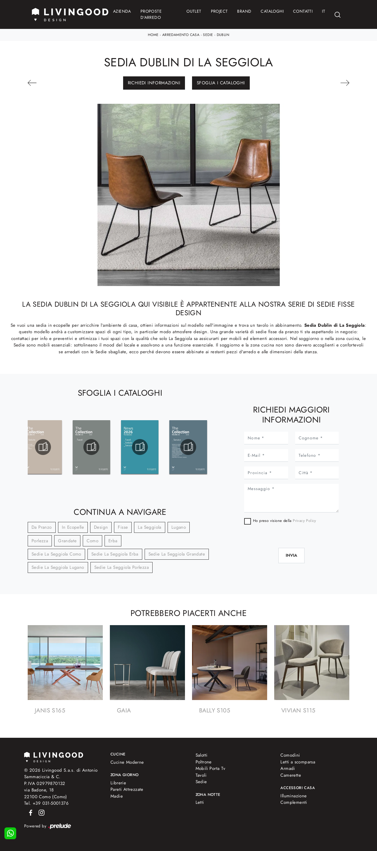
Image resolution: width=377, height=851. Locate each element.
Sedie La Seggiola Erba (114, 554)
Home (153, 34)
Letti (200, 802)
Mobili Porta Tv (211, 768)
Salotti (202, 755)
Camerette (290, 775)
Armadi (287, 768)
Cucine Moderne (127, 762)
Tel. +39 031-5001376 (46, 803)
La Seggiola (149, 527)
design (101, 527)
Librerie (118, 783)
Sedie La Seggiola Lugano (58, 567)
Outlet (193, 11)
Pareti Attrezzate (126, 789)
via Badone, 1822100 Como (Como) (45, 793)
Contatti (302, 11)
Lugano (178, 527)
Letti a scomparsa (297, 762)
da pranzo (42, 527)
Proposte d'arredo (151, 14)
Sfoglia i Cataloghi (221, 83)
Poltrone (204, 762)
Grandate (67, 541)
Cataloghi (272, 11)
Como (92, 541)
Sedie (208, 34)
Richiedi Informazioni (154, 83)
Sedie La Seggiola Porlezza (121, 567)
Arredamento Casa (180, 34)
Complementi (293, 802)
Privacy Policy (304, 520)
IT (323, 11)
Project (219, 11)
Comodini (290, 755)
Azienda (122, 11)
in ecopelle (73, 527)
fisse (123, 527)
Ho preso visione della (284, 520)
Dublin (223, 34)
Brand (244, 11)
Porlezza (40, 541)
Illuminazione (293, 796)
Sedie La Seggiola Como (56, 554)
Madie (116, 796)
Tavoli (201, 775)
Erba (113, 541)
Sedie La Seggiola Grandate (176, 554)
